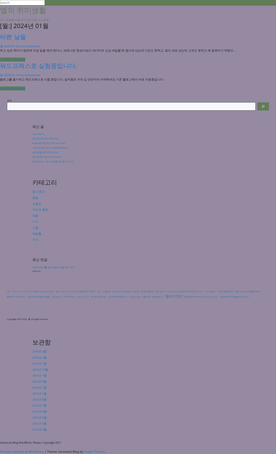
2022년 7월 (39, 405)
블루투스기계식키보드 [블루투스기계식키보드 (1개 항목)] (16, 297)
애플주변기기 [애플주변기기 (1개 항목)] (158, 297)
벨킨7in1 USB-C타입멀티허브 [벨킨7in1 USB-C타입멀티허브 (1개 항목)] (247, 292)
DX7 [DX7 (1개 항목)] (9, 292)
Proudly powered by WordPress (22, 452)
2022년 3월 (39, 429)
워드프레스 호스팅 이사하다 (46, 157)
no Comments (30, 46)
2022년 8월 (39, 399)
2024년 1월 (39, 393)
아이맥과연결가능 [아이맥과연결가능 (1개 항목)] (98, 297)
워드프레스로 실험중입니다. (38, 65)
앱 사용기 (38, 191)
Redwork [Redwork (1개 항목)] (65, 292)
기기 (35, 221)
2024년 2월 (39, 387)
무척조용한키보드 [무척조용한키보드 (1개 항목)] (226, 292)
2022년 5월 (39, 417)
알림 (35, 197)
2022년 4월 (39, 423)
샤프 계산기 (38, 134)
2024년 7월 (39, 375)
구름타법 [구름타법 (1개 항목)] (107, 292)
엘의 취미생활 (23, 10)
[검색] (263, 106)
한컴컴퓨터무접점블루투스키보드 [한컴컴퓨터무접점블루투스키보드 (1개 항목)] (234, 297)
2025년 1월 (39, 363)
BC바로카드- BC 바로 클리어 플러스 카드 (53, 161)
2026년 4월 (39, 351)
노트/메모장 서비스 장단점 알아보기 (50, 147)
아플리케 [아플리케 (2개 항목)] (146, 297)
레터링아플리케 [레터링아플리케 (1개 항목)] (147, 292)
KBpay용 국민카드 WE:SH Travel (48, 143)
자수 (35, 239)
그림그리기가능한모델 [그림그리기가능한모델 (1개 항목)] (121, 292)
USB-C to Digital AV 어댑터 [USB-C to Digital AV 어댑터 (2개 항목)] (83, 291)
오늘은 (36, 203)
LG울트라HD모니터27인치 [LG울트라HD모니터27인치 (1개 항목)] (43, 292)
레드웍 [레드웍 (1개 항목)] (136, 292)
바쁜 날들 (13, 36)
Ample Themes (94, 452)
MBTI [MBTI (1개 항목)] (58, 292)
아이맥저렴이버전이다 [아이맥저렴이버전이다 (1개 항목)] (117, 297)
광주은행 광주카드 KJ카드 (45, 152)
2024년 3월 (39, 381)
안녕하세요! (38, 267)
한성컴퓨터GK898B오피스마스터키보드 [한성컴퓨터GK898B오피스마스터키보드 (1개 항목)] (201, 297)
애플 (35, 215)
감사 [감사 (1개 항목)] (99, 292)
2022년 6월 (39, 411)
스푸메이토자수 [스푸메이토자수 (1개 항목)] (69, 297)
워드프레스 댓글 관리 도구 (61, 267)
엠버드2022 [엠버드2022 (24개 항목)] (174, 296)
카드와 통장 (40, 209)
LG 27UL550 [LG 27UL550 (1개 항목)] (25, 292)
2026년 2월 (39, 357)
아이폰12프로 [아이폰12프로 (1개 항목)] (134, 297)
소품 (35, 227)
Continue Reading (12, 60)
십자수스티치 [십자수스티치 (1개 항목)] (83, 297)
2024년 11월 (40, 369)
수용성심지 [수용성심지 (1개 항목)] (56, 297)
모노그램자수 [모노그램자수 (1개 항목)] (210, 292)
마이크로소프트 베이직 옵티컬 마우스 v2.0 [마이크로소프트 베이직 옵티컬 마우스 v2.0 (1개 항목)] (185, 292)
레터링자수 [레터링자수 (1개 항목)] (160, 292)
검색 (9, 100)
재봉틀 (36, 233)
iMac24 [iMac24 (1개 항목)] (15, 292)
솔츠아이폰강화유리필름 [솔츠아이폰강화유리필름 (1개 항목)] (38, 297)
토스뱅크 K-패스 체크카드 (45, 138)
